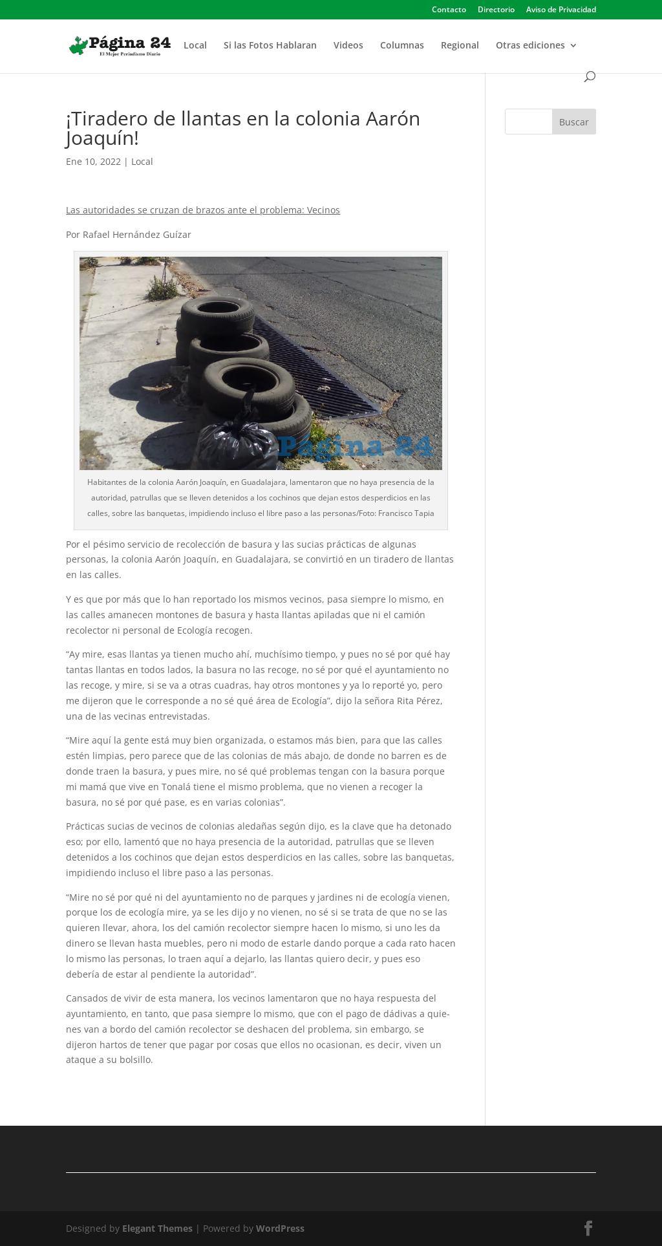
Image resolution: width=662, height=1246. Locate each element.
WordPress (280, 1228)
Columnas (402, 46)
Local (195, 46)
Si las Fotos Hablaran (270, 46)
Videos (348, 46)
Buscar (574, 122)
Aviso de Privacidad (561, 10)
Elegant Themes (157, 1228)
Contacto (449, 10)
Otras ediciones (530, 46)
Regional (460, 46)
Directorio (496, 10)
